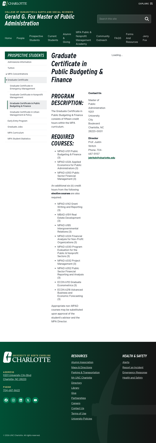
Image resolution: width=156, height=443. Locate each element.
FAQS (117, 38)
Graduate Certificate (18, 80)
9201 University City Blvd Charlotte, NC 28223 (17, 377)
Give (73, 393)
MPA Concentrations (18, 74)
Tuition (11, 68)
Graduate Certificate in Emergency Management (22, 87)
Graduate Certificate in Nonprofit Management (26, 96)
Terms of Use (78, 413)
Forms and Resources (132, 38)
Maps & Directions (81, 367)
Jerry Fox (146, 38)
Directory (76, 382)
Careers (75, 403)
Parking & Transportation (85, 372)
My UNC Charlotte (81, 377)
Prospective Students (36, 38)
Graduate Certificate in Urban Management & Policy (24, 113)
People (21, 38)
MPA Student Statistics (19, 138)
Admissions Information (19, 62)
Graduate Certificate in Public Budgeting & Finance (25, 104)
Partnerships (78, 398)
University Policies (81, 418)
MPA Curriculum (16, 133)
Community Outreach (103, 38)
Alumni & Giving (67, 38)
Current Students (53, 38)
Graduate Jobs (15, 127)
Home (8, 38)
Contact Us (77, 408)
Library (75, 387)
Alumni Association (82, 362)
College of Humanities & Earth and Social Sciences (39, 12)
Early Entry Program (17, 121)
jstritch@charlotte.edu (101, 157)
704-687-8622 (11, 390)
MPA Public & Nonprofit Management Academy (83, 38)
